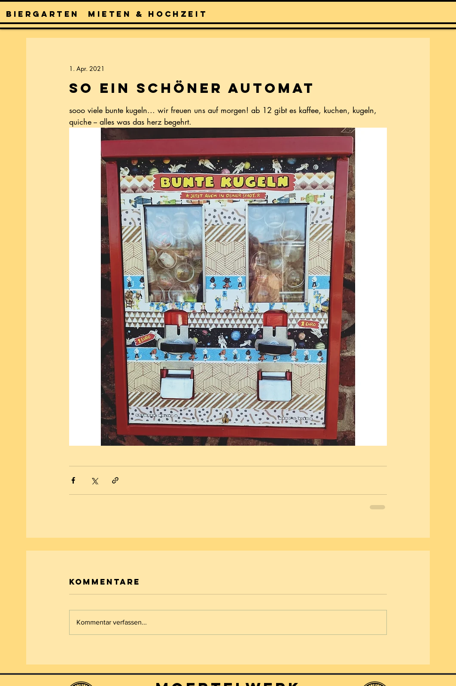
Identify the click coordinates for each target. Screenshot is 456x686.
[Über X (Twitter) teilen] (94, 480)
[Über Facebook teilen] (73, 480)
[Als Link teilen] (115, 480)
